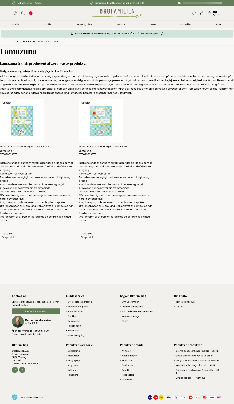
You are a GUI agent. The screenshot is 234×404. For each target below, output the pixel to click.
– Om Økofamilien (129, 301)
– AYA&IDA (125, 350)
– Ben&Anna (126, 365)
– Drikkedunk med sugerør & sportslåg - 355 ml (197, 372)
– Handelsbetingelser (77, 306)
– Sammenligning (75, 335)
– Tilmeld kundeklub (184, 301)
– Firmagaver (73, 330)
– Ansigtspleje (73, 360)
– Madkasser (72, 355)
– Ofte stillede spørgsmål (79, 301)
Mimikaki (76, 88)
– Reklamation (73, 325)
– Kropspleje (72, 365)
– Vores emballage (130, 316)
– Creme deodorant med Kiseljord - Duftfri (196, 350)
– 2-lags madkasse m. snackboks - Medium (197, 360)
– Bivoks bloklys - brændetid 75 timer (193, 355)
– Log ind (178, 306)
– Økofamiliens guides (131, 306)
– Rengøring (72, 374)
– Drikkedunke (73, 350)
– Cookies (71, 316)
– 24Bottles (126, 379)
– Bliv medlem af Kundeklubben (136, 311)
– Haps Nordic (127, 374)
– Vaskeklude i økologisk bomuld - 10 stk (194, 365)
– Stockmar (126, 360)
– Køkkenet (71, 370)
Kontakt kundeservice (36, 311)
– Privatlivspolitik (74, 311)
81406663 (33, 323)
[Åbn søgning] (23, 13)
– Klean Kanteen (128, 355)
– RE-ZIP (124, 321)
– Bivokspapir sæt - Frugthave (189, 377)
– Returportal (73, 321)
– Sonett (124, 370)
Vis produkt (9, 237)
